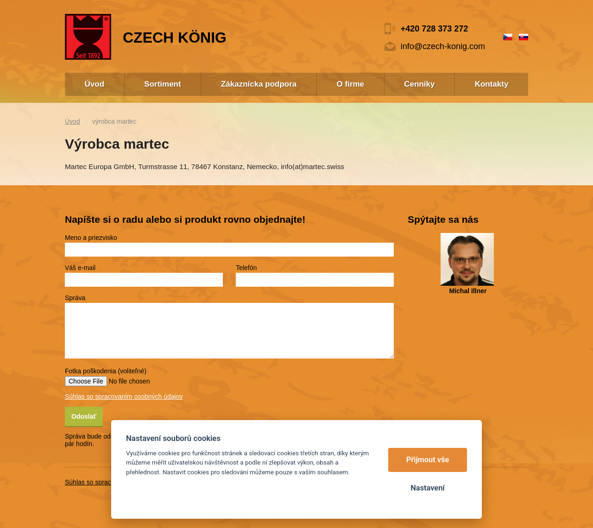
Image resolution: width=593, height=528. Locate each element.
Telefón (246, 267)
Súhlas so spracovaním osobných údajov (124, 396)
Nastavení (427, 488)
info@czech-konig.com (443, 46)
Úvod (72, 121)
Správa (75, 298)
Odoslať (83, 416)
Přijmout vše (427, 459)
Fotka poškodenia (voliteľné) (105, 371)
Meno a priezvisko (91, 237)
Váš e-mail (80, 267)
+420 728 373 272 (434, 28)
